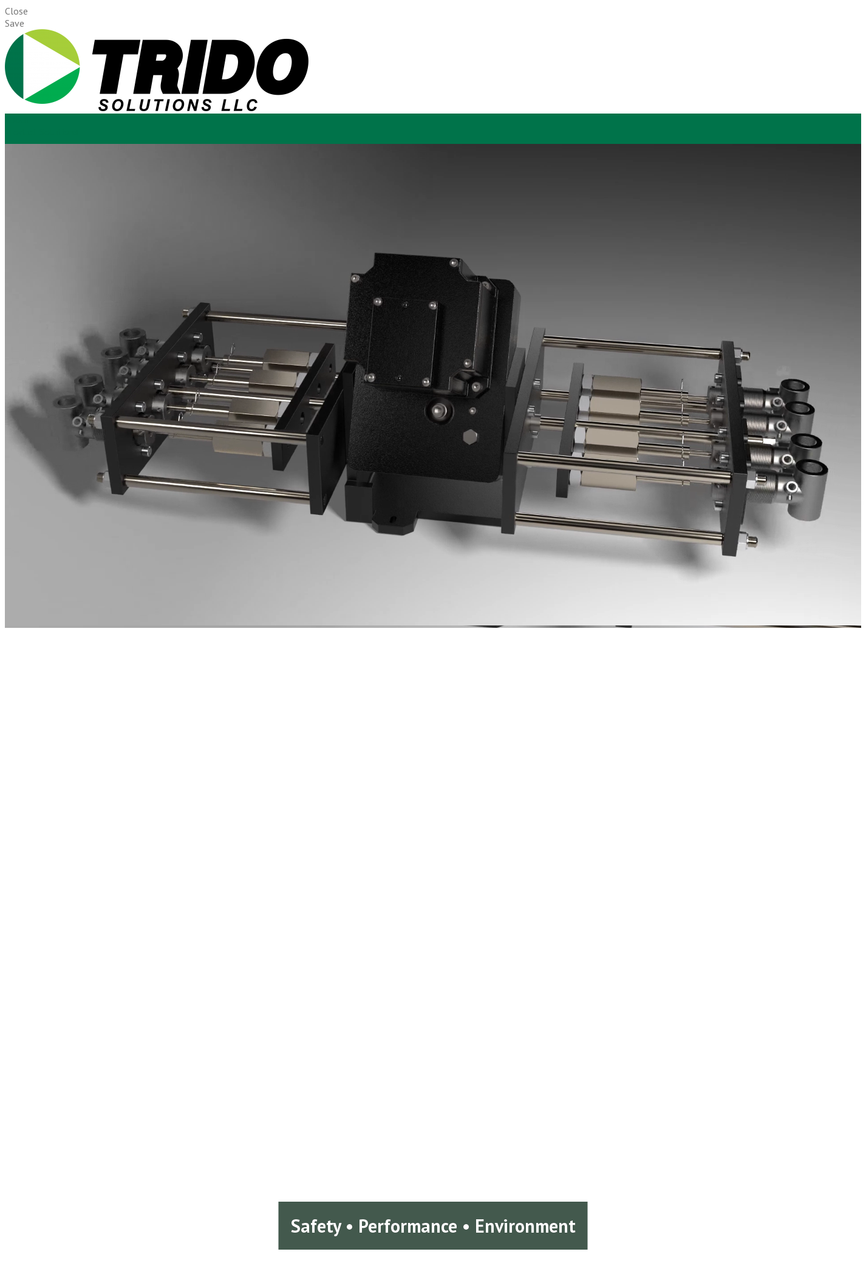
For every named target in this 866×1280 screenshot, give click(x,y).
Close (16, 11)
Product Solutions (41, 132)
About (17, 120)
